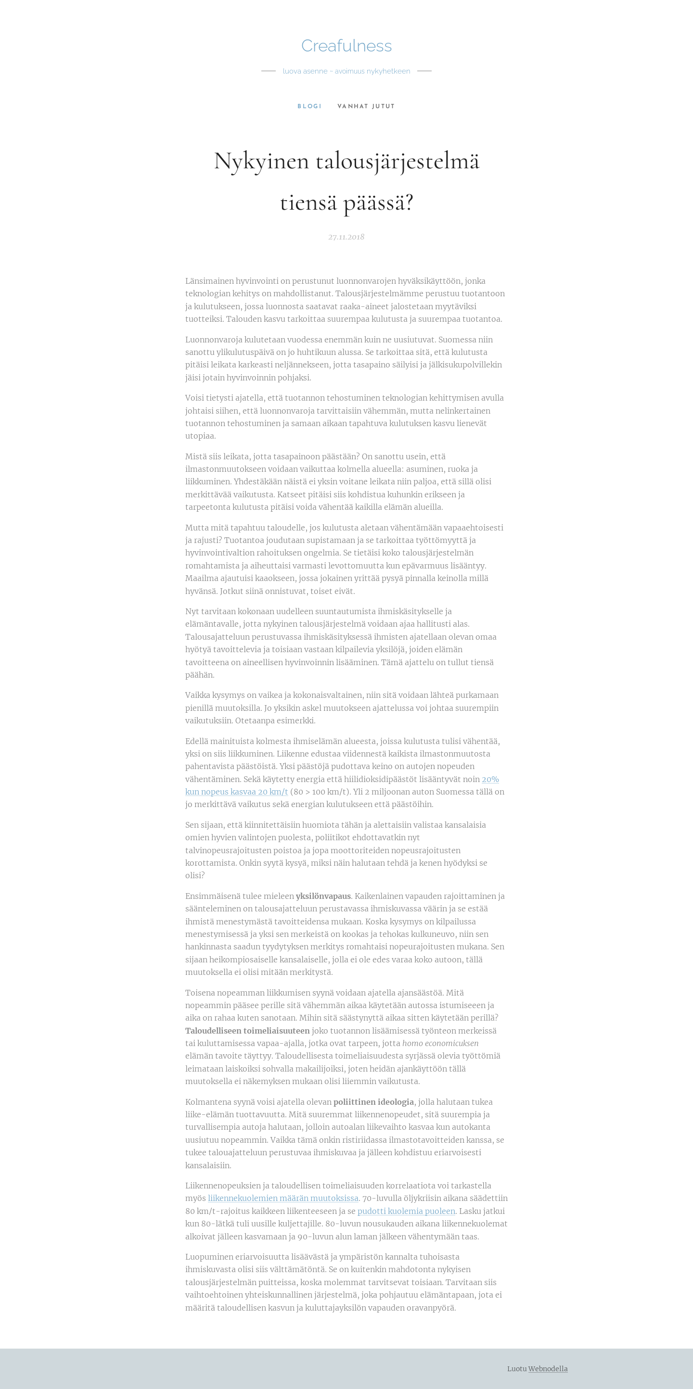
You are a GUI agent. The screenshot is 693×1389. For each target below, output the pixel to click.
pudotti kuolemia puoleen (406, 1211)
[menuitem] (312, 107)
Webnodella (548, 1368)
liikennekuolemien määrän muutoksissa (283, 1198)
